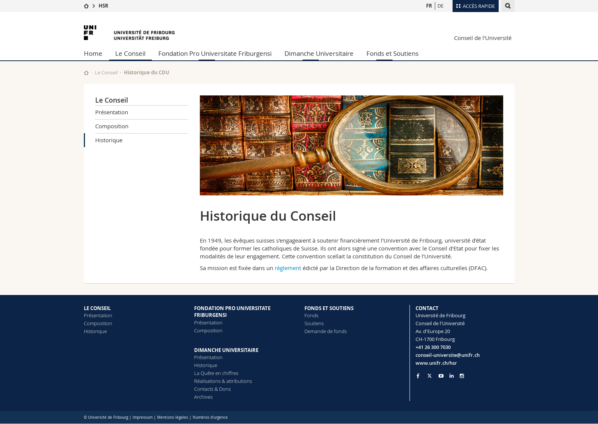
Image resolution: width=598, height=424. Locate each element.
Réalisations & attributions (223, 381)
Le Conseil (130, 53)
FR (429, 5)
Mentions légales (172, 417)
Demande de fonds (325, 331)
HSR (103, 5)
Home (93, 53)
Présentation (111, 112)
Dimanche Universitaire (319, 53)
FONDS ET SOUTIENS (329, 308)
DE (440, 5)
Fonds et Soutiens (392, 53)
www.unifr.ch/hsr (436, 362)
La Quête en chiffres (216, 373)
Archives (203, 396)
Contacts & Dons (212, 389)
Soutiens (314, 323)
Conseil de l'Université (482, 37)
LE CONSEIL (97, 308)
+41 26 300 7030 (433, 347)
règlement (288, 268)
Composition (111, 126)
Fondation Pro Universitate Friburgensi (215, 53)
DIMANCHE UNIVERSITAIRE (226, 350)
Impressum (143, 417)
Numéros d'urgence (210, 417)
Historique (108, 140)
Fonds (311, 315)
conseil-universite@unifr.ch (448, 355)
